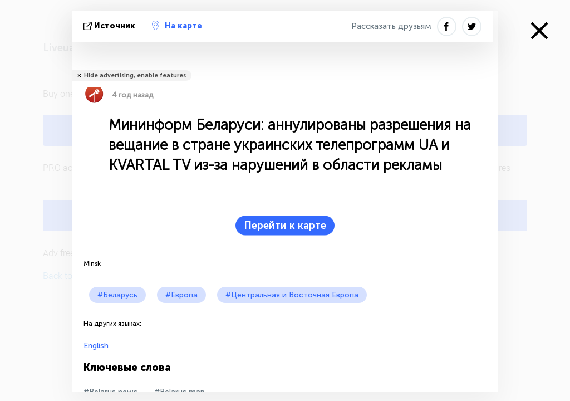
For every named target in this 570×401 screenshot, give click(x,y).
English (96, 345)
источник (110, 26)
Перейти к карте (285, 225)
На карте (177, 26)
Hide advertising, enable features (135, 75)
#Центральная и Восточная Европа (291, 295)
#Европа (181, 295)
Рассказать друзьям (391, 26)
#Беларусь (117, 295)
